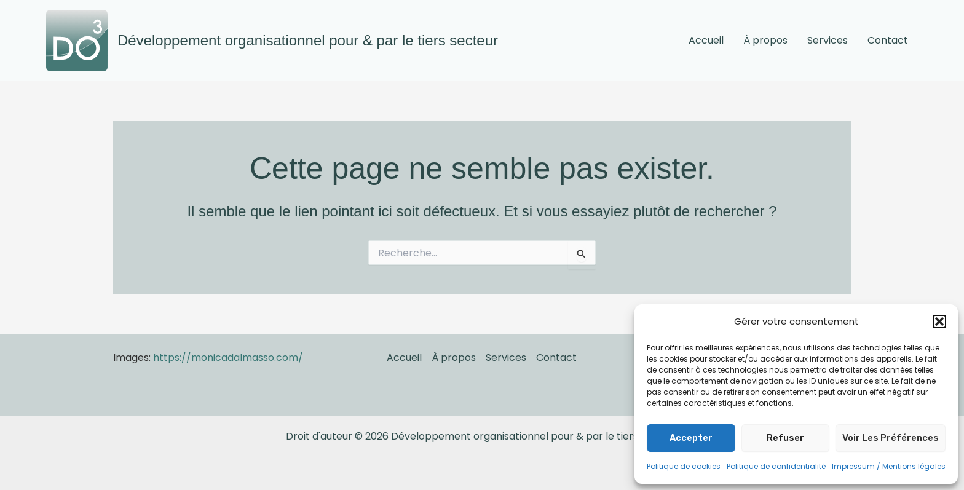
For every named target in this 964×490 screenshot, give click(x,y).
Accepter (691, 437)
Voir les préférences (890, 437)
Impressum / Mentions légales (889, 466)
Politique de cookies (684, 466)
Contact (887, 40)
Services (827, 40)
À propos (765, 40)
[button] (939, 321)
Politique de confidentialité (776, 466)
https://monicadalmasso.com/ (228, 357)
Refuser (785, 437)
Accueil (706, 40)
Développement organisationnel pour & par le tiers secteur (307, 40)
